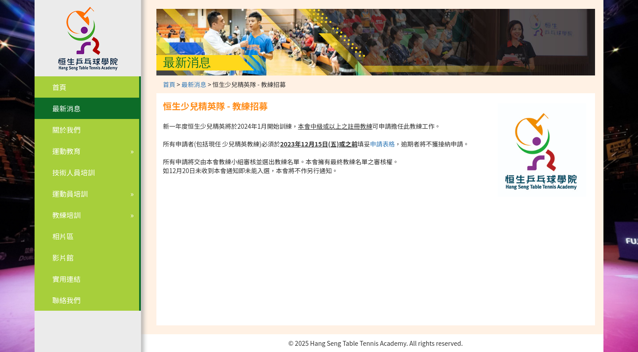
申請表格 (382, 143)
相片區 (63, 236)
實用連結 (66, 278)
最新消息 (66, 108)
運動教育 (66, 151)
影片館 (63, 257)
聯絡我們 (66, 300)
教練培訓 (66, 215)
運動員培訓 (70, 193)
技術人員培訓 (73, 172)
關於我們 (66, 129)
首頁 (59, 87)
